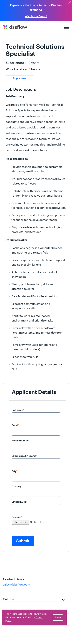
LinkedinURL (19, 502)
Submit (22, 541)
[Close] (70, 2)
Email (15, 425)
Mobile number (21, 440)
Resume (17, 517)
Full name (18, 410)
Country (17, 486)
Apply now (19, 78)
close (58, 617)
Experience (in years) (24, 456)
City (14, 471)
